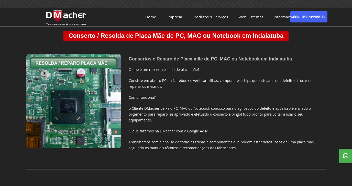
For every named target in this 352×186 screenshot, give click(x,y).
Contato (313, 16)
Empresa (174, 16)
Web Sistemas (250, 16)
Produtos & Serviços (210, 16)
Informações (285, 16)
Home (150, 16)
